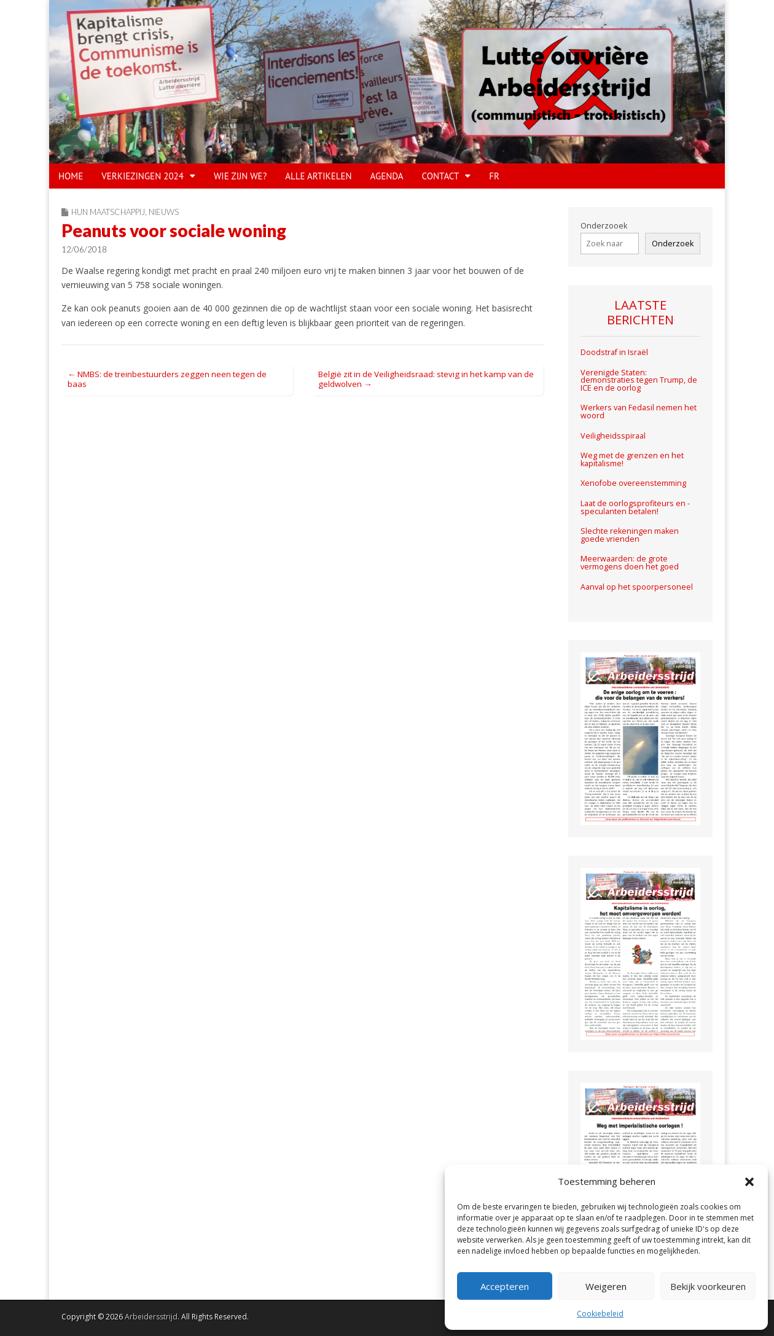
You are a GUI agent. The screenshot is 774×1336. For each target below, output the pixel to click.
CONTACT (440, 176)
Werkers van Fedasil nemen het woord (638, 411)
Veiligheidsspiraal (613, 436)
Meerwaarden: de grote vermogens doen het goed (629, 562)
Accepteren (504, 1286)
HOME (70, 176)
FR (494, 176)
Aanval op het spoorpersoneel (636, 587)
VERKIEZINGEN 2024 (142, 176)
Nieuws (164, 212)
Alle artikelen (318, 176)
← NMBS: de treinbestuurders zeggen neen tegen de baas (167, 379)
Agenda (387, 176)
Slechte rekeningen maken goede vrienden (629, 535)
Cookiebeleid (600, 1313)
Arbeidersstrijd (151, 1316)
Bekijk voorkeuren (708, 1286)
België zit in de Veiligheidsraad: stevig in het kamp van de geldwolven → (426, 379)
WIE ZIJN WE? (240, 176)
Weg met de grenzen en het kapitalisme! (632, 459)
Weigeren (606, 1286)
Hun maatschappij (108, 212)
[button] (749, 1182)
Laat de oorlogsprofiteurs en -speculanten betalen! (635, 507)
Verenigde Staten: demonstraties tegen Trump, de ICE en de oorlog (638, 380)
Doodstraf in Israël (614, 352)
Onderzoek (673, 243)
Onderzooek (603, 226)
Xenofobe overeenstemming (633, 483)
